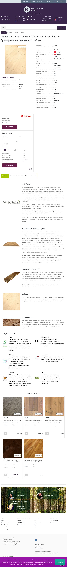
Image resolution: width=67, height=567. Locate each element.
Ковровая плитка (21, 526)
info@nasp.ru (48, 16)
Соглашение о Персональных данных (43, 551)
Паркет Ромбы (4, 526)
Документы (36, 526)
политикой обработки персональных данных (37, 560)
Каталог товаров (38, 547)
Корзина (59, 17)
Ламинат (19, 520)
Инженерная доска (5, 522)
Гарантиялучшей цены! (27, 116)
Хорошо (60, 562)
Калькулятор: (7, 133)
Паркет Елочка (4, 524)
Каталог (3, 32)
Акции (59, 20)
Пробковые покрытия (22, 524)
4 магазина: (6, 16)
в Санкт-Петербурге (20, 16)
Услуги (35, 524)
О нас (35, 520)
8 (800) (46, 20)
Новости (52, 522)
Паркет (2, 520)
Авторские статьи (54, 520)
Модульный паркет (5, 529)
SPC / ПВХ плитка (21, 522)
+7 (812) (46, 18)
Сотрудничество (37, 522)
